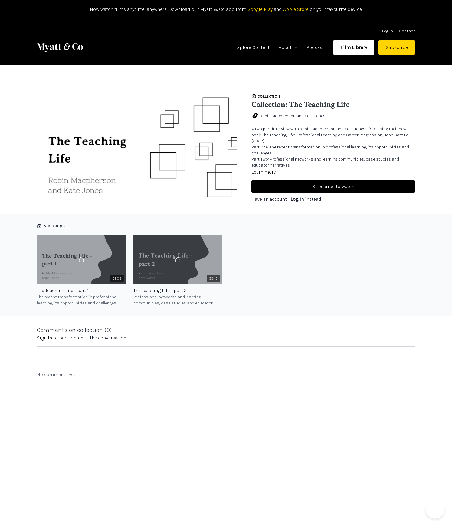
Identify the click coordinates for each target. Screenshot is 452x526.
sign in (44, 338)
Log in (387, 31)
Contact (407, 31)
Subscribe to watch (333, 186)
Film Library (353, 47)
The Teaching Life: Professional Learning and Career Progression (322, 135)
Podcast (315, 47)
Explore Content (252, 47)
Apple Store (296, 9)
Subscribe (397, 47)
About (288, 47)
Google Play (259, 9)
